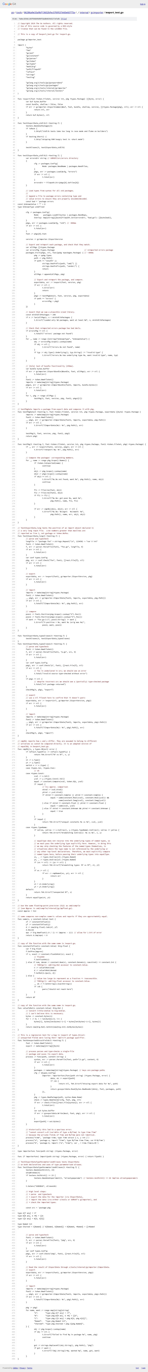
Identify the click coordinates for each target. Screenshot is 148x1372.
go (12, 12)
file (64, 19)
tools (19, 12)
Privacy (22, 1368)
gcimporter (97, 12)
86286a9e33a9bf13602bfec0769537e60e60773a (49, 12)
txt (137, 1368)
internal (84, 12)
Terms (29, 1368)
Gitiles (15, 1368)
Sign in (142, 4)
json (143, 1368)
